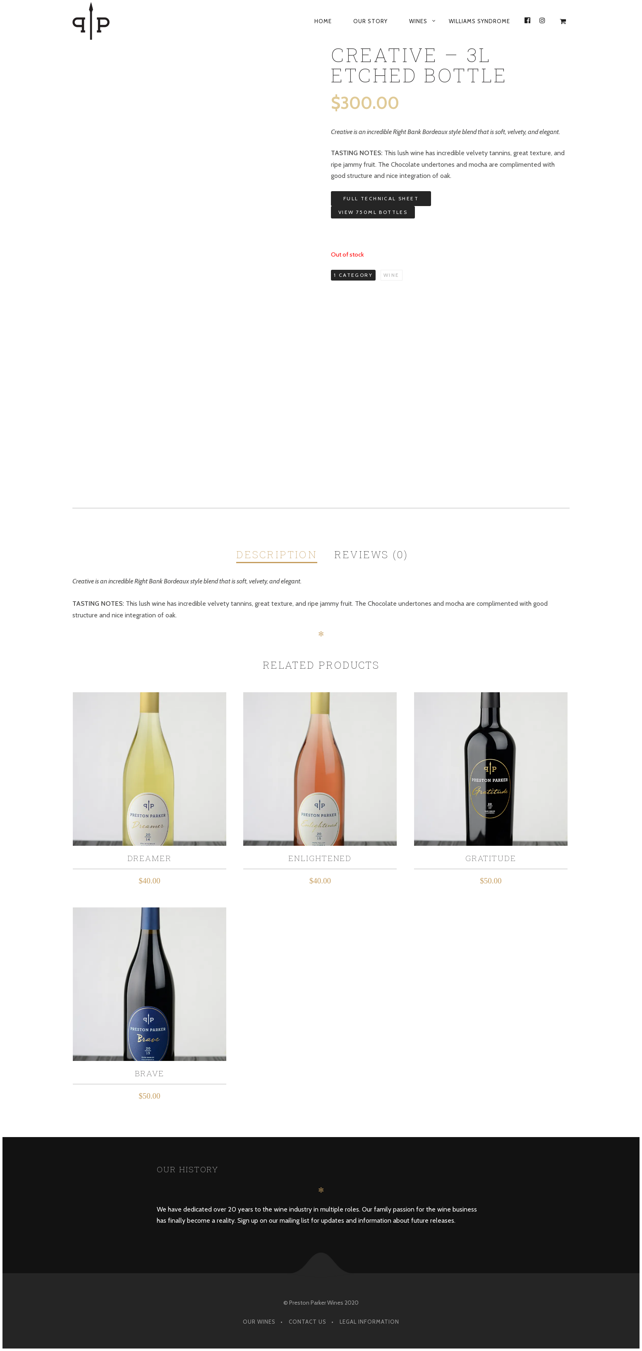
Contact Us (307, 1321)
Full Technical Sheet (381, 198)
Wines (418, 21)
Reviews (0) (371, 554)
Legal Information (369, 1321)
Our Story (370, 21)
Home (323, 21)
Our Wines (259, 1321)
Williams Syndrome (479, 21)
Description (276, 554)
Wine (391, 275)
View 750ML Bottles (372, 212)
